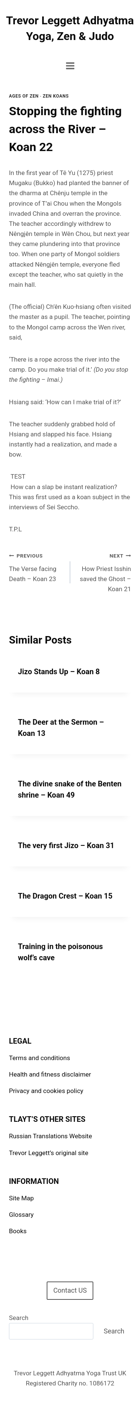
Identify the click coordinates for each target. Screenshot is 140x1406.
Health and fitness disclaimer (50, 1074)
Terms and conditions (39, 1058)
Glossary (21, 1214)
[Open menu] (70, 66)
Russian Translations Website (50, 1136)
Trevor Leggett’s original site (48, 1153)
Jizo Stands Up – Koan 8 (59, 671)
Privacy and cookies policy (46, 1091)
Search (18, 1317)
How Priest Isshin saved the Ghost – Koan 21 (104, 571)
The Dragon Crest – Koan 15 (65, 895)
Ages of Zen (23, 96)
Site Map (21, 1198)
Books (18, 1231)
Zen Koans (56, 96)
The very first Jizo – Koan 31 (66, 845)
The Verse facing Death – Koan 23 (36, 566)
